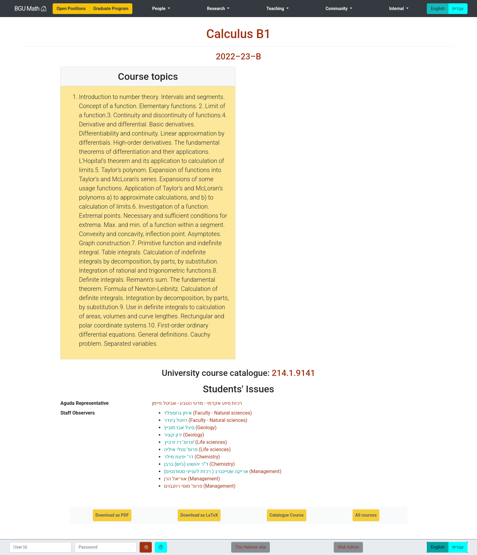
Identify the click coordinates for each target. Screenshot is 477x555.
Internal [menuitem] (397, 8)
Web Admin (348, 547)
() (208, 413)
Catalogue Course (287, 515)
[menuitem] (71, 8)
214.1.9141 (293, 373)
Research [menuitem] (216, 8)
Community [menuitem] (337, 8)
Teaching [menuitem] (275, 8)
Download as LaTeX (199, 515)
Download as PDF (112, 515)
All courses (366, 515)
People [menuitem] (159, 8)
